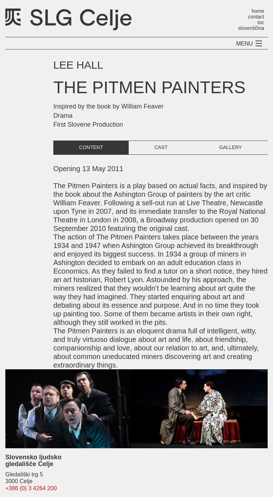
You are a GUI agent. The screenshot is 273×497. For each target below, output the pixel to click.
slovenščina (251, 28)
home (258, 11)
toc (260, 22)
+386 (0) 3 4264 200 (31, 488)
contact (256, 16)
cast (160, 147)
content (91, 147)
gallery (230, 147)
